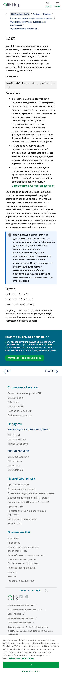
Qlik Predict (14, 465)
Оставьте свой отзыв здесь (24, 357)
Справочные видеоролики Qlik (24, 393)
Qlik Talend (14, 435)
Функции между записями (23, 28)
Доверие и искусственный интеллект (28, 497)
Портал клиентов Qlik (20, 411)
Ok (31, 664)
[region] (31, 655)
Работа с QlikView (42, 14)
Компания (13, 538)
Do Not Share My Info (38, 627)
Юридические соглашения (21, 605)
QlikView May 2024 (20, 14)
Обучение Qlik (15, 406)
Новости (12, 576)
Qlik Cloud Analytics (18, 456)
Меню (57, 6)
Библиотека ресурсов (20, 415)
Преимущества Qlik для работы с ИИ (28, 502)
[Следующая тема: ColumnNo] (46, 371)
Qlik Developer (16, 397)
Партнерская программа (21, 567)
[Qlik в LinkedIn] (21, 596)
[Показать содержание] (6, 14)
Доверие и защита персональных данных (31, 493)
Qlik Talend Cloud (17, 439)
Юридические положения (20, 618)
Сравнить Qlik (15, 506)
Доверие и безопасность (22, 489)
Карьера (12, 572)
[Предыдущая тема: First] (16, 371)
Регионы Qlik (15, 523)
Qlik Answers (15, 461)
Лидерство (14, 542)
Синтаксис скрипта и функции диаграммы (31, 18)
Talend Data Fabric (18, 444)
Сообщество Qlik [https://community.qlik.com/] (30, 590)
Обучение (13, 402)
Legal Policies (14, 614)
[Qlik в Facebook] (27, 596)
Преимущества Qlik (19, 484)
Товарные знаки (16, 627)
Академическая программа (23, 563)
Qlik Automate (15, 470)
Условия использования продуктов (25, 609)
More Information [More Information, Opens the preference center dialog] (31, 671)
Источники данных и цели (22, 519)
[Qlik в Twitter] (46, 590)
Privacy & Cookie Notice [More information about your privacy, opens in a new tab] (21, 658)
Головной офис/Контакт (21, 581)
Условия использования (19, 622)
